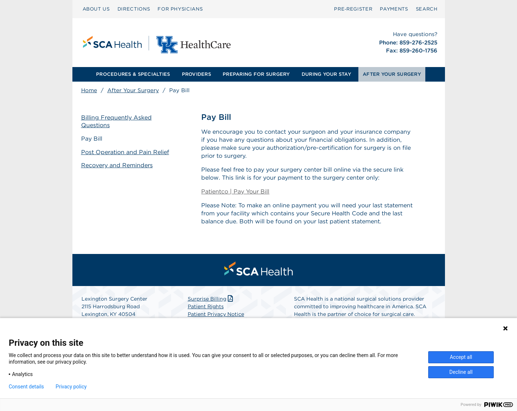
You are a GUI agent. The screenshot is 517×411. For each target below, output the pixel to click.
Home (89, 90)
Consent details (26, 387)
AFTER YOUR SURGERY (392, 74)
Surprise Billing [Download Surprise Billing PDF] (211, 299)
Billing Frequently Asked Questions (116, 121)
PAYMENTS (394, 9)
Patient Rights (206, 306)
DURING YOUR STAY (326, 74)
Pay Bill (91, 138)
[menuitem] (96, 9)
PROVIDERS (196, 74)
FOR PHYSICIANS (180, 9)
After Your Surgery (133, 90)
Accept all (461, 357)
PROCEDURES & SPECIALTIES (133, 74)
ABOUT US (96, 9)
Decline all (461, 372)
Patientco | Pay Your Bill (235, 191)
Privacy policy (71, 387)
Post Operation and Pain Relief (125, 152)
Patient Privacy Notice (216, 314)
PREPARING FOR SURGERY (256, 74)
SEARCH (427, 9)
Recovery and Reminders (117, 165)
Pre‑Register (353, 9)
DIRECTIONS (134, 9)
